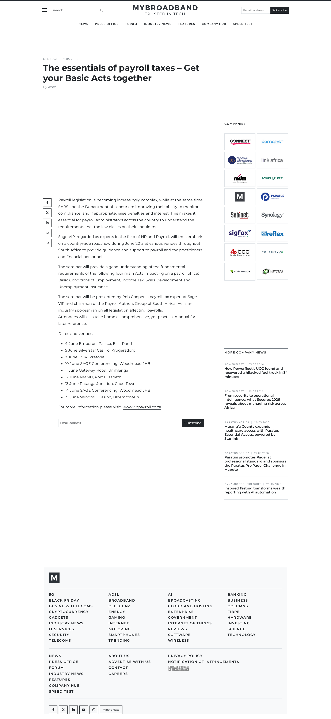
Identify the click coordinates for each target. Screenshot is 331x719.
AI (170, 595)
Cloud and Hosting (190, 606)
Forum (131, 24)
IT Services (61, 629)
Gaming (117, 618)
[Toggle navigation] (44, 10)
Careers (118, 674)
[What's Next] (111, 710)
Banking (237, 595)
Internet (119, 623)
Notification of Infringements (203, 662)
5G (51, 595)
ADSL (114, 595)
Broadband (122, 600)
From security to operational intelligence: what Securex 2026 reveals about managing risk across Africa (255, 402)
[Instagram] (94, 710)
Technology (242, 635)
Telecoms (60, 640)
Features (186, 24)
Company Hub (214, 24)
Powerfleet (234, 364)
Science (237, 629)
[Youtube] (83, 710)
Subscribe (279, 10)
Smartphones (124, 635)
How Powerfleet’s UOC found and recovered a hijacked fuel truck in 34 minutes (256, 373)
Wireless (178, 640)
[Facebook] (53, 710)
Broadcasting (184, 600)
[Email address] (256, 10)
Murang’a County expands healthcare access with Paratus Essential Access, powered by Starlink (251, 433)
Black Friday (64, 600)
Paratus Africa (237, 422)
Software (179, 635)
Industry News (158, 24)
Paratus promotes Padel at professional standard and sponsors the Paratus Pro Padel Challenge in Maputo (255, 463)
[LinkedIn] (47, 223)
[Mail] (47, 243)
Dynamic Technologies (243, 484)
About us (119, 656)
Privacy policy (185, 656)
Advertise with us (130, 662)
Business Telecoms (71, 606)
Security (59, 635)
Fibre (234, 612)
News (83, 24)
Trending (119, 640)
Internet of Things (190, 623)
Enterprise (181, 612)
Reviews (177, 629)
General (50, 58)
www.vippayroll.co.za (142, 407)
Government (182, 618)
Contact (118, 668)
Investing (239, 623)
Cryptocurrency (69, 612)
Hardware (240, 618)
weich (52, 87)
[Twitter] (47, 212)
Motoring (120, 629)
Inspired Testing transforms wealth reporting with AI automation (254, 490)
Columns (238, 606)
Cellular (119, 606)
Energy (117, 612)
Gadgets (58, 618)
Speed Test (242, 24)
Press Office (106, 24)
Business (238, 600)
